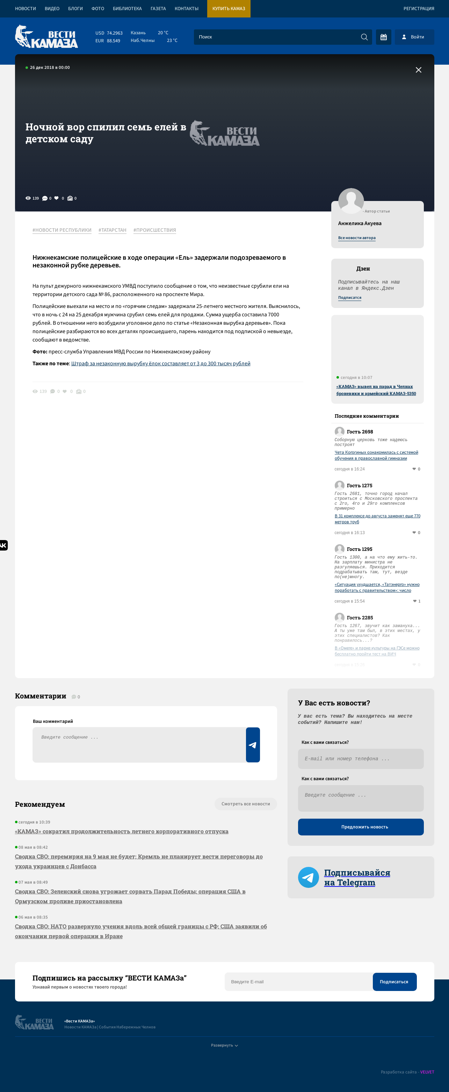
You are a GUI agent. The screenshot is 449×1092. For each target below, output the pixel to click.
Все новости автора (357, 238)
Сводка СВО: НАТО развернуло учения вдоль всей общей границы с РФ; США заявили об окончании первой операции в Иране (141, 931)
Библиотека (127, 8)
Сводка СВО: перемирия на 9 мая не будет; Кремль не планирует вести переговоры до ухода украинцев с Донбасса (139, 861)
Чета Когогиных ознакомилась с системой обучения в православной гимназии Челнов (376, 455)
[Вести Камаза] (46, 36)
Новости (25, 8)
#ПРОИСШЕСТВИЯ (154, 230)
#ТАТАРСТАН (112, 230)
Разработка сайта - (407, 1072)
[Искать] (364, 37)
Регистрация (419, 8)
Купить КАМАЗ (228, 8)
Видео (52, 8)
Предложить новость (364, 827)
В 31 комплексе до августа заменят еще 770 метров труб (377, 519)
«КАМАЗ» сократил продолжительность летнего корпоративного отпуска (122, 831)
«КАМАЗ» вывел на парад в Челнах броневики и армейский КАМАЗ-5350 (376, 389)
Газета (158, 8)
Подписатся (349, 298)
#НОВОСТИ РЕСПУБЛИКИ (62, 230)
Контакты (186, 8)
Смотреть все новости (246, 803)
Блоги (75, 8)
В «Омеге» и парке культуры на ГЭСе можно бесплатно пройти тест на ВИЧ (377, 651)
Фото (98, 8)
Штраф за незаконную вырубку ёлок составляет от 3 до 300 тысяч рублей (161, 363)
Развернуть (224, 1045)
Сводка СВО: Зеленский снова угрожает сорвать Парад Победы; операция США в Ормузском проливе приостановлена (130, 896)
